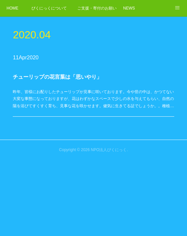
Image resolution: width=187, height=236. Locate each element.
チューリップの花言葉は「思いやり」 (58, 77)
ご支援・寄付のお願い (97, 8)
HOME (12, 8)
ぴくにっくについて (49, 8)
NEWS (129, 8)
